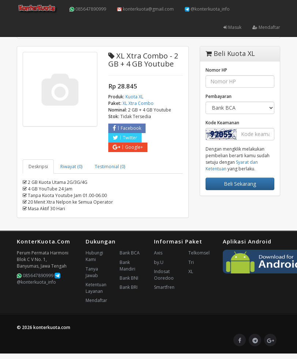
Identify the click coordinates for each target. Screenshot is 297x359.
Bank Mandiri (127, 265)
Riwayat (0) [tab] (71, 166)
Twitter (125, 138)
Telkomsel (199, 253)
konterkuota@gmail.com (145, 9)
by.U (158, 262)
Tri (191, 262)
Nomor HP (216, 70)
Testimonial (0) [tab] (110, 166)
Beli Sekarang (240, 183)
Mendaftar (266, 27)
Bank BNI (129, 278)
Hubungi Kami (94, 256)
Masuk (232, 27)
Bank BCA (130, 253)
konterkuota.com (51, 327)
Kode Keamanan (222, 123)
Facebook (127, 128)
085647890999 (87, 9)
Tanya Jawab (92, 272)
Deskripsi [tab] (38, 166)
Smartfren (164, 287)
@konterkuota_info (207, 9)
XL (190, 271)
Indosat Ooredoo (164, 274)
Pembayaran (219, 96)
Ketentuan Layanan (96, 287)
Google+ (128, 147)
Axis (158, 253)
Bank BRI (129, 287)
